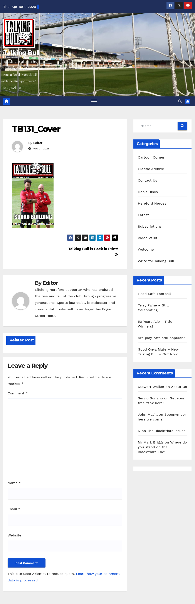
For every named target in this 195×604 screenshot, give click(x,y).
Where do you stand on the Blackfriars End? (162, 447)
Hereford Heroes (152, 203)
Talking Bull (21, 53)
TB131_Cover (36, 129)
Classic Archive (151, 169)
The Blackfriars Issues (166, 431)
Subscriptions (150, 226)
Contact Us (147, 180)
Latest (143, 215)
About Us (179, 387)
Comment (17, 393)
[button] (180, 101)
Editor (37, 143)
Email (14, 509)
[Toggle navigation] (94, 101)
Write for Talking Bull (156, 261)
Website (14, 535)
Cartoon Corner (151, 157)
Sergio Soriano (150, 398)
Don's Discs (148, 192)
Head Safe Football (154, 294)
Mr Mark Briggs (150, 442)
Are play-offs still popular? (161, 338)
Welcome (146, 249)
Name (14, 483)
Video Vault (147, 238)
